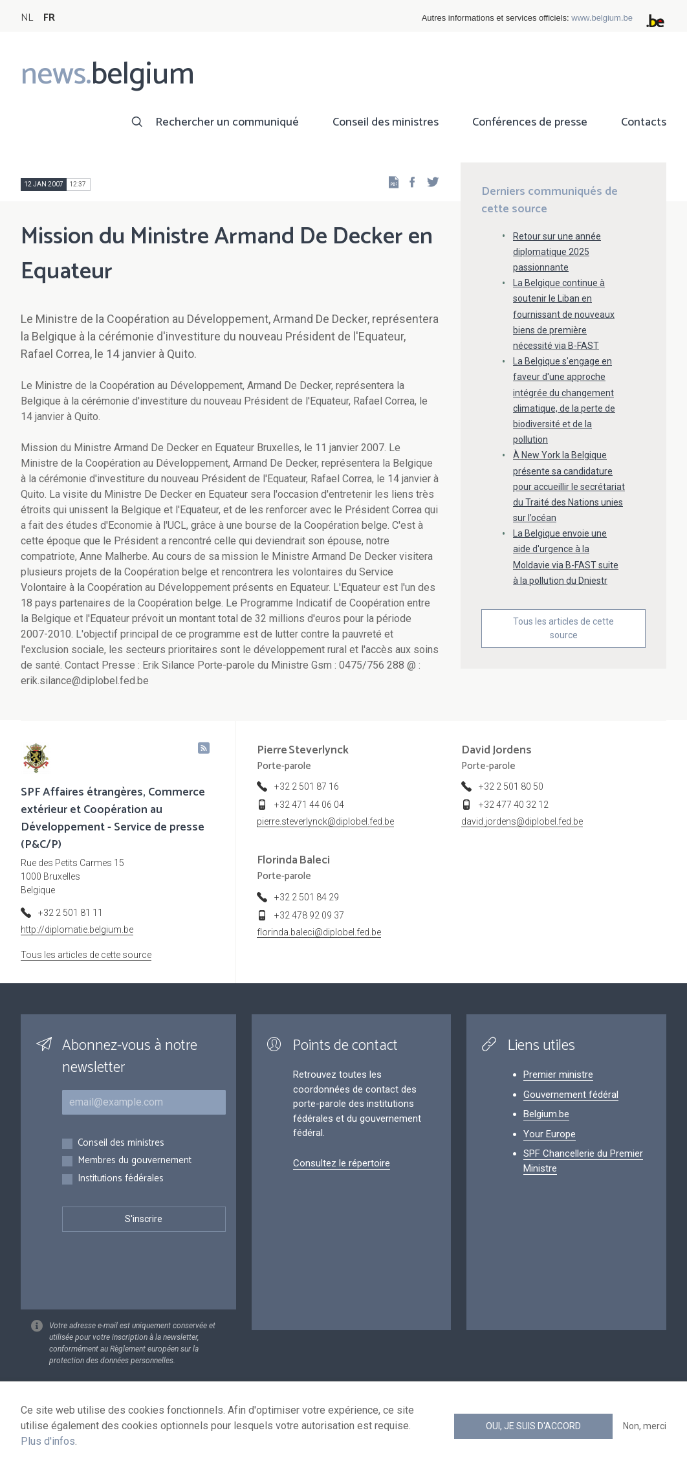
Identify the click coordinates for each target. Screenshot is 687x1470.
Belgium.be (546, 1114)
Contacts (643, 122)
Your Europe (549, 1134)
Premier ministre (558, 1074)
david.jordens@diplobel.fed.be (522, 821)
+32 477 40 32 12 (514, 804)
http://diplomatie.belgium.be (77, 929)
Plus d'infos (48, 1441)
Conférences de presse (529, 122)
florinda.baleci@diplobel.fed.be (319, 932)
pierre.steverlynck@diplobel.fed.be (325, 821)
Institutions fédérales (121, 1179)
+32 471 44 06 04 (309, 804)
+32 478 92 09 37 (309, 915)
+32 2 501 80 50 (511, 786)
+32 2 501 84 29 (306, 897)
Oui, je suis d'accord (533, 1426)
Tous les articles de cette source (563, 628)
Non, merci (644, 1426)
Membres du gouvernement (134, 1160)
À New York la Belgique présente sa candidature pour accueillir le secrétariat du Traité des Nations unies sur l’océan (569, 486)
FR (49, 18)
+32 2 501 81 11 (70, 913)
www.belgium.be (602, 18)
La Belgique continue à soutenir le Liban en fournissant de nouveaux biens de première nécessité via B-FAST (564, 314)
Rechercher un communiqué (227, 122)
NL (27, 18)
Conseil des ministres (386, 122)
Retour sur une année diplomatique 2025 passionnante (557, 252)
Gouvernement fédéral (570, 1094)
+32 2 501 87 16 (306, 786)
